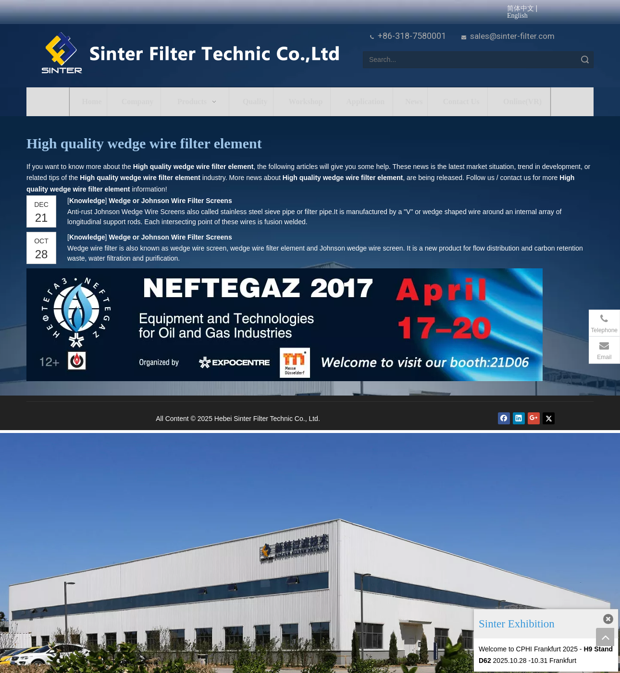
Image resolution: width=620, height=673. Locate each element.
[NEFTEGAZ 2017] (284, 324)
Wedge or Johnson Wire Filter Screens (170, 200)
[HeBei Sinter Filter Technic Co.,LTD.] (190, 53)
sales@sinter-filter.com (512, 36)
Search (585, 60)
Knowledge (87, 200)
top (605, 637)
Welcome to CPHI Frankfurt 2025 (528, 649)
